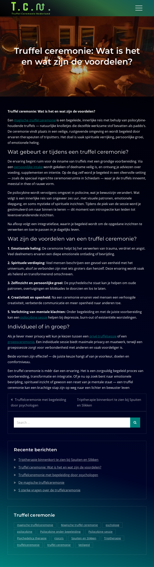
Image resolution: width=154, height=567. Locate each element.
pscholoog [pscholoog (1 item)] (112, 525)
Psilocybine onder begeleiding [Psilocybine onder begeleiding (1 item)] (60, 531)
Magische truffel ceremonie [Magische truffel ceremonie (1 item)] (79, 525)
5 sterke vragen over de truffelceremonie (49, 490)
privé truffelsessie (103, 336)
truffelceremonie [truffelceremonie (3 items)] (28, 545)
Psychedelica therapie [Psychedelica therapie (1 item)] (32, 538)
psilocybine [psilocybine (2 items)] (24, 531)
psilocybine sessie (33, 317)
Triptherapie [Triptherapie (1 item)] (112, 538)
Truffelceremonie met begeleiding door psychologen (38, 402)
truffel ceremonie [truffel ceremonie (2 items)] (59, 545)
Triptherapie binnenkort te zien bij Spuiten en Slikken (109, 402)
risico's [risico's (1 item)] (59, 538)
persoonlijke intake (28, 167)
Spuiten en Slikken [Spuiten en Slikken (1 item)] (83, 538)
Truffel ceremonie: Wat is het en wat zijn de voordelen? (59, 467)
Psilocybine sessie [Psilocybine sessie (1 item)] (100, 531)
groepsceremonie (21, 341)
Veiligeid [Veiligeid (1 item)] (84, 545)
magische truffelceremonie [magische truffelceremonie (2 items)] (35, 525)
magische (35, 120)
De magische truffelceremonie (41, 482)
